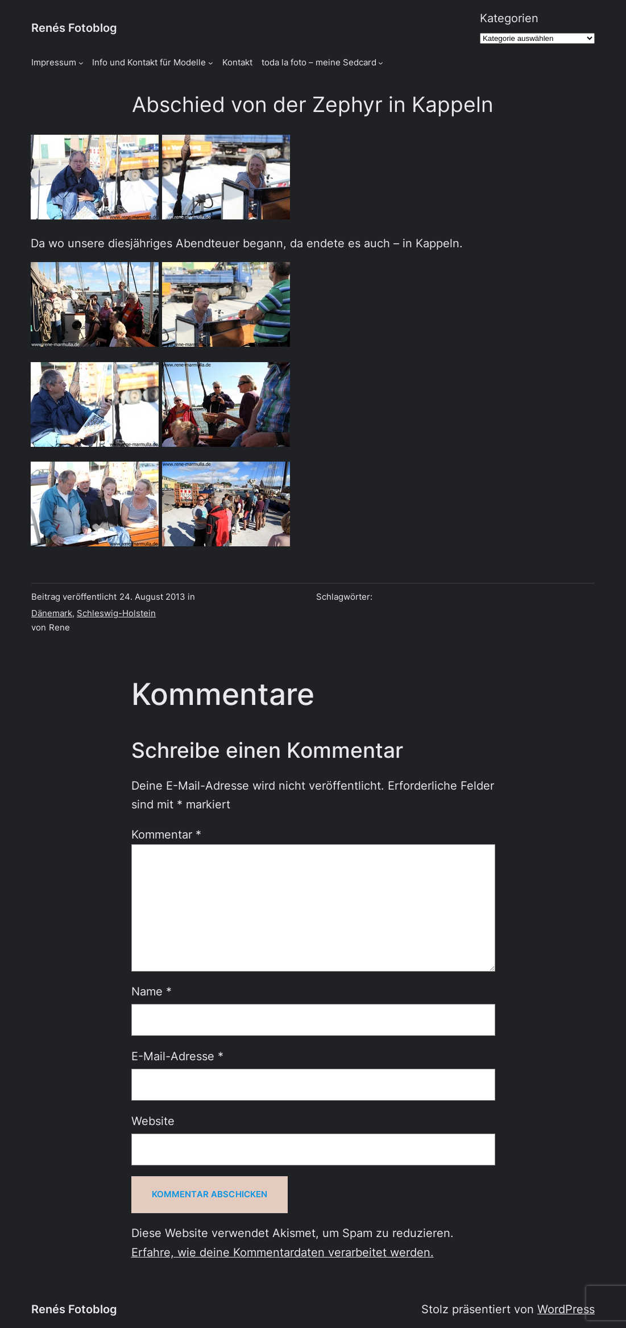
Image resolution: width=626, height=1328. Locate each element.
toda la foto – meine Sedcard (319, 62)
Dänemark (51, 613)
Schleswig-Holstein (116, 613)
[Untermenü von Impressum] (81, 62)
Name (151, 991)
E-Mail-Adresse (177, 1056)
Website (153, 1121)
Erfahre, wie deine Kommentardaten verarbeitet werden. (282, 1252)
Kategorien (509, 18)
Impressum (53, 62)
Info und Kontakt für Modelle (149, 62)
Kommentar (166, 834)
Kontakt (237, 62)
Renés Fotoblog (74, 28)
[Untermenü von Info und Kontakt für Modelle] (210, 62)
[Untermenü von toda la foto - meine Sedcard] (380, 62)
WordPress (566, 1309)
